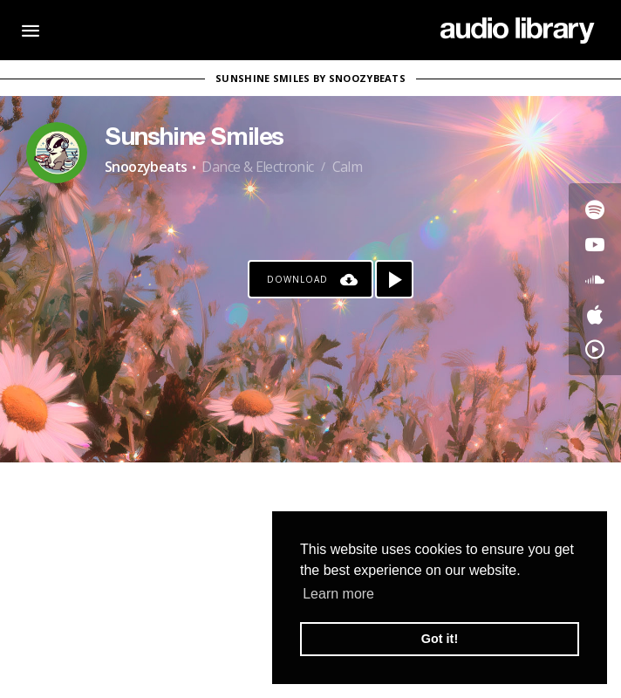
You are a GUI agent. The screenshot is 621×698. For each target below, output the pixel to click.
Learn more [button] (338, 593)
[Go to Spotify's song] (595, 209)
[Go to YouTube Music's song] (595, 349)
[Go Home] (517, 30)
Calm (347, 166)
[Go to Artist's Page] (56, 152)
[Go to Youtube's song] (595, 244)
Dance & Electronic (257, 166)
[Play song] (394, 279)
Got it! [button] (439, 639)
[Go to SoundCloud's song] (595, 279)
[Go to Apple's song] (595, 314)
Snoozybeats (146, 166)
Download (297, 279)
